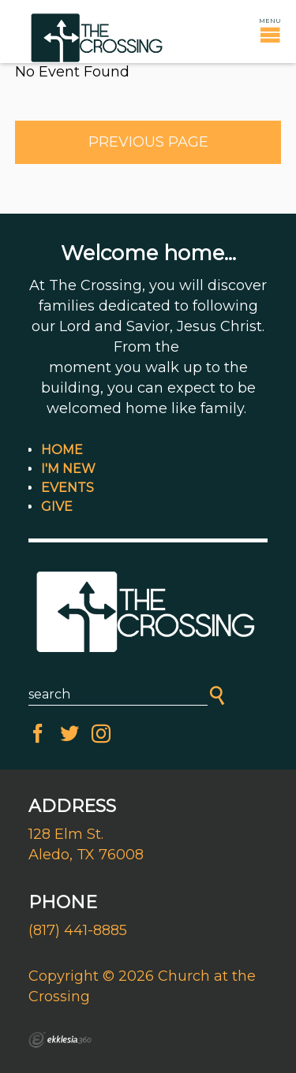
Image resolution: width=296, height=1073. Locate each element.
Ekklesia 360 (60, 1040)
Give (57, 506)
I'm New (68, 468)
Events (67, 487)
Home (62, 449)
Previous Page (148, 142)
